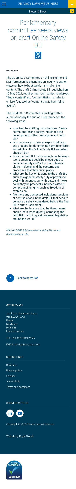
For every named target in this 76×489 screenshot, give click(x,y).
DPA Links (11, 367)
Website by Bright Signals (20, 438)
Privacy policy (14, 373)
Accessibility (13, 384)
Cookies (10, 378)
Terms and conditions (18, 389)
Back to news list (22, 281)
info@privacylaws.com (27, 347)
